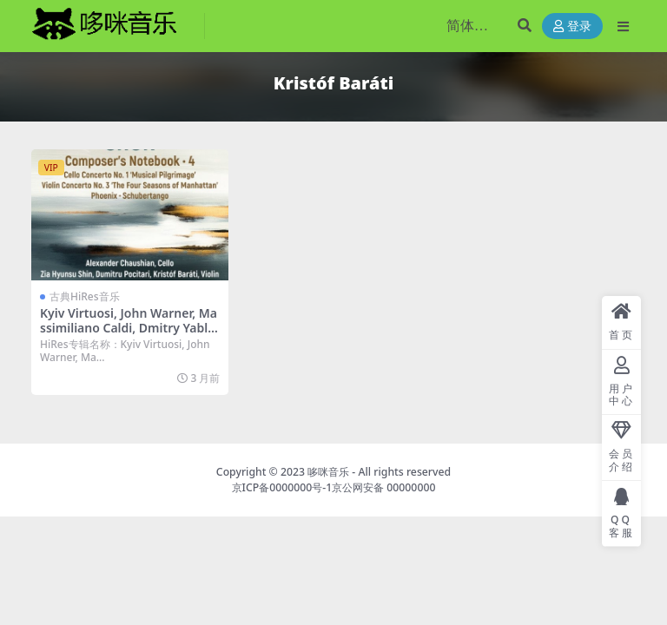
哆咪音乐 (328, 471)
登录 (572, 26)
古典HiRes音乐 (85, 296)
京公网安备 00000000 (383, 487)
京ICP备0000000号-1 (282, 487)
